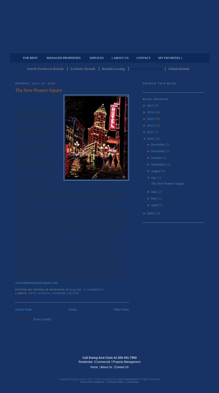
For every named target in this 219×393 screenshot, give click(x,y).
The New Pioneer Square (38, 90)
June (154, 192)
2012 (150, 125)
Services (97, 57)
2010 (150, 139)
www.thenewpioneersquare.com (36, 283)
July (154, 178)
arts (33, 293)
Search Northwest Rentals (45, 69)
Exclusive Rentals (82, 69)
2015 (150, 106)
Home (73, 309)
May (154, 198)
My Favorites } (170, 57)
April (154, 205)
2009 (150, 213)
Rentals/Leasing (113, 69)
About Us (106, 367)
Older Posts (121, 309)
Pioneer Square (65, 293)
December (158, 144)
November (158, 151)
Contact (143, 57)
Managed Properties (64, 57)
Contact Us (122, 367)
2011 (150, 132)
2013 (150, 119)
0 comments (94, 289)
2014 (150, 112)
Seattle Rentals (109, 26)
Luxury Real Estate (180, 361)
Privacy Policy (116, 382)
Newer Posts (23, 309)
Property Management (174, 48)
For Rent (30, 57)
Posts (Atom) (42, 319)
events (44, 293)
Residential (85, 361)
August (156, 171)
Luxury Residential (44, 48)
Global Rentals (178, 69)
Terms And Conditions (92, 382)
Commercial (108, 48)
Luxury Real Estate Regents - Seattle (39, 361)
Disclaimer (133, 382)
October (156, 158)
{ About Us (120, 57)
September (158, 164)
